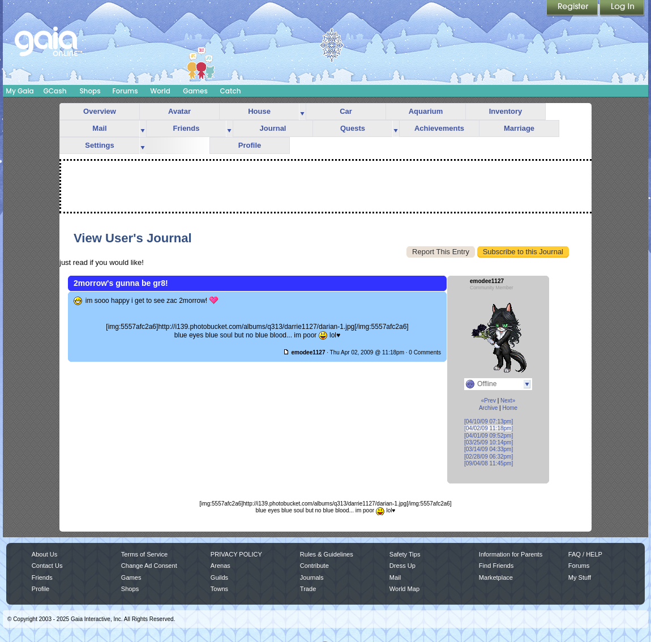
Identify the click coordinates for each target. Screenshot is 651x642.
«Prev (488, 400)
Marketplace (496, 577)
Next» (507, 400)
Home (509, 408)
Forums (125, 91)
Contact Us (47, 565)
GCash (55, 91)
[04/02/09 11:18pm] (488, 428)
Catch (230, 91)
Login (622, 8)
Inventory (505, 111)
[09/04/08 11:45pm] (488, 463)
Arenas (220, 565)
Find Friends (496, 565)
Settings (99, 145)
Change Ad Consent (149, 565)
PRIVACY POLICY (236, 554)
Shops (89, 91)
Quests (352, 128)
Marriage (519, 128)
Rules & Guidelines (326, 554)
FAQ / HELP (585, 554)
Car (346, 111)
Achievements (439, 128)
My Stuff (579, 577)
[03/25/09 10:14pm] (488, 442)
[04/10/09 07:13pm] (488, 421)
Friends (186, 128)
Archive (488, 408)
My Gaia (19, 91)
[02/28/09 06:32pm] (488, 456)
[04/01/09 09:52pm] (488, 436)
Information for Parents (510, 554)
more (302, 112)
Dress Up (402, 565)
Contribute (314, 565)
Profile (249, 145)
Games (195, 91)
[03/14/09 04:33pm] (488, 449)
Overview (99, 111)
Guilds (219, 577)
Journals (312, 577)
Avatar (179, 111)
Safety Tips (405, 554)
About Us (44, 554)
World (160, 91)
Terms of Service (144, 554)
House (259, 111)
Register (572, 8)
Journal (273, 128)
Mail (99, 128)
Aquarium (426, 111)
